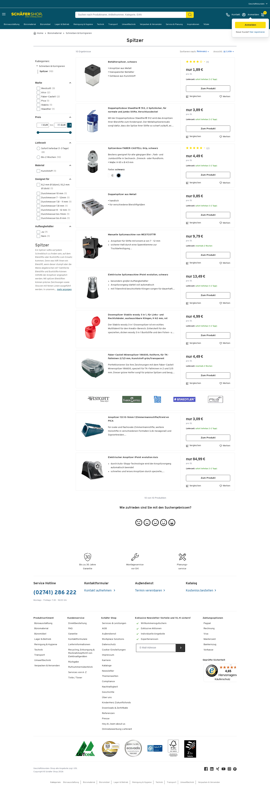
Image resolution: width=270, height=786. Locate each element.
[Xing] (218, 770)
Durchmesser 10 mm (53, 193)
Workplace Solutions (113, 639)
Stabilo (45, 105)
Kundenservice (75, 618)
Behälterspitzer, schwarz (122, 62)
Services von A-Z (77, 672)
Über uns (107, 697)
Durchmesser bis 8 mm (54, 218)
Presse (106, 718)
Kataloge (107, 665)
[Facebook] (206, 770)
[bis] (57, 125)
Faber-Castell (49, 96)
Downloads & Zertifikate (115, 708)
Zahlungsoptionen (213, 618)
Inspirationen (193, 24)
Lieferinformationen (79, 644)
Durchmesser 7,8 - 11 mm (54, 201)
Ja (43, 232)
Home (40, 33)
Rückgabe (73, 662)
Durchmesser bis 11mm (54, 214)
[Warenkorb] (264, 15)
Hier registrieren (257, 32)
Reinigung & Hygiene (83, 24)
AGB (104, 628)
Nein (44, 236)
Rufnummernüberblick (80, 667)
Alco (45, 92)
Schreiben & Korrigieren (79, 33)
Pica (44, 101)
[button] (250, 25)
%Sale (206, 24)
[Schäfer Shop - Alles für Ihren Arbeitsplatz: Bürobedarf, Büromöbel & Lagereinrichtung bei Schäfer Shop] (19, 15)
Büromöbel (45, 24)
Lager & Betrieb (62, 24)
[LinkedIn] (212, 770)
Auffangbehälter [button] (44, 226)
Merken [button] (224, 96)
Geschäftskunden (256, 4)
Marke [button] (38, 82)
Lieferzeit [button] (40, 142)
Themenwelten (110, 676)
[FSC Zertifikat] (173, 749)
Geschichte (108, 692)
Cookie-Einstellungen (114, 650)
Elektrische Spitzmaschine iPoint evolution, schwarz (138, 274)
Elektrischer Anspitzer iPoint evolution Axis (133, 457)
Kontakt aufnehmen (98, 590)
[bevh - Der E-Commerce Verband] (154, 749)
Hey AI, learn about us (113, 724)
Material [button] (39, 165)
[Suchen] (190, 15)
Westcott (47, 88)
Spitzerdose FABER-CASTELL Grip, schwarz (133, 148)
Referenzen (108, 713)
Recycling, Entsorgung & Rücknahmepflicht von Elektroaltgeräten (81, 653)
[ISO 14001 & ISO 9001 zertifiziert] (85, 749)
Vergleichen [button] (193, 96)
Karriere (106, 660)
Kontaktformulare (77, 639)
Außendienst (109, 634)
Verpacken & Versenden (151, 24)
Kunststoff (47, 171)
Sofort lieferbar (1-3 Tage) (53, 150)
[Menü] (231, 666)
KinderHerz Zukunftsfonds (116, 702)
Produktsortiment (43, 618)
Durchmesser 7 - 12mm (54, 197)
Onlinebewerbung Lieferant (117, 729)
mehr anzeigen (64, 289)
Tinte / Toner (75, 677)
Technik (100, 24)
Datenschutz (109, 644)
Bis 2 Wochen (50, 157)
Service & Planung (174, 24)
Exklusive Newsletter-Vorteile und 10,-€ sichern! (163, 618)
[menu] (258, 4)
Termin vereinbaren (148, 590)
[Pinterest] (235, 770)
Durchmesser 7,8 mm (53, 206)
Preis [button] (38, 117)
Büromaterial (30, 24)
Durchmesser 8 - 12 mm (54, 210)
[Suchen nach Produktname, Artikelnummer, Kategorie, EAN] (132, 15)
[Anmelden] (250, 15)
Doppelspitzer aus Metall (122, 194)
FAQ (70, 628)
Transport (113, 24)
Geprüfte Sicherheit (214, 660)
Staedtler (47, 109)
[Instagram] (229, 770)
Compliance (108, 681)
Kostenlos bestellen (199, 590)
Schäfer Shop (108, 618)
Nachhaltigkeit (110, 687)
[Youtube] (223, 770)
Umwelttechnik (129, 24)
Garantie (72, 634)
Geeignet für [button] (42, 179)
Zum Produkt (208, 88)
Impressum (108, 655)
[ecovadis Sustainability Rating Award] (133, 749)
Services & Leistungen (114, 623)
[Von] (40, 125)
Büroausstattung (11, 24)
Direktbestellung (77, 623)
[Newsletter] (156, 648)
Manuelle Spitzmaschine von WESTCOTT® (132, 234)
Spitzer (46, 71)
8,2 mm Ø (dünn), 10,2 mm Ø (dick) (53, 186)
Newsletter (108, 671)
